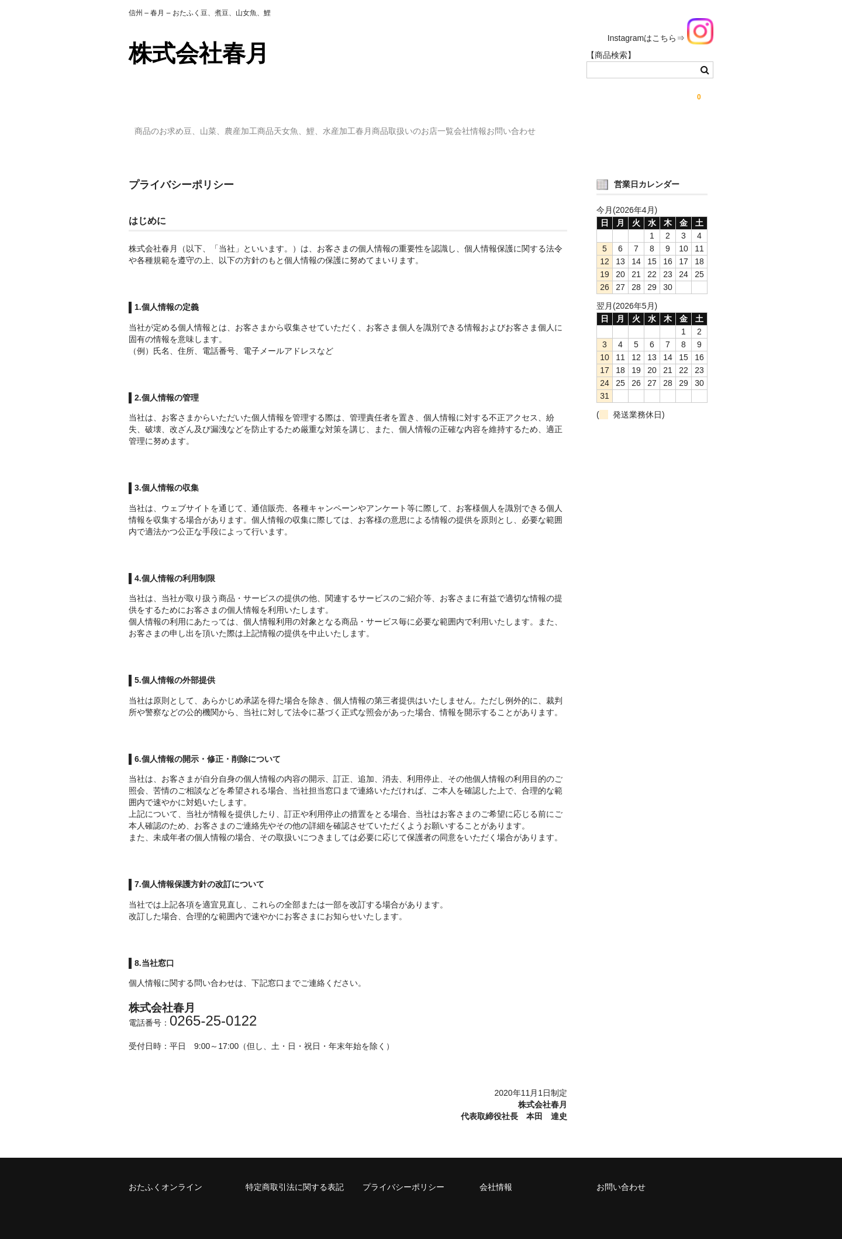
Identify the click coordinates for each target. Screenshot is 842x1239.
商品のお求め (165, 132)
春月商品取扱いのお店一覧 (483, 132)
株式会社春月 (199, 53)
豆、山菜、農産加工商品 (259, 132)
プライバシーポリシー (403, 1177)
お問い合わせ (637, 132)
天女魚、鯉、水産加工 (369, 132)
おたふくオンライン (165, 1177)
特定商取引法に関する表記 (295, 1177)
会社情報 (572, 132)
